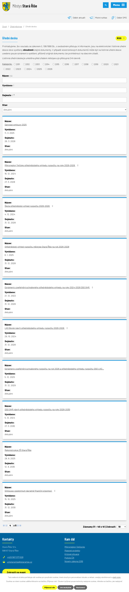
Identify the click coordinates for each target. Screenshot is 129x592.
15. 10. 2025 (10, 499)
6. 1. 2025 (9, 255)
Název (6, 75)
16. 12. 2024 (10, 173)
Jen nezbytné (65, 587)
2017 (77, 64)
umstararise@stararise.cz (19, 561)
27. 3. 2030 (10, 426)
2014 (47, 64)
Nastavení (80, 587)
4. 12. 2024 (10, 214)
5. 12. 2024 (10, 417)
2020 (106, 64)
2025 (39, 69)
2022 (8, 69)
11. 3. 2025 (9, 132)
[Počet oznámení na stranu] (121, 526)
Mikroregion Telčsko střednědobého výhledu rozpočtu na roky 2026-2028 (42, 165)
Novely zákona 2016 (73, 561)
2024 (29, 69)
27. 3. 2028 (10, 181)
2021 (116, 64)
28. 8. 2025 (10, 458)
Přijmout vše (49, 587)
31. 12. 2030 (10, 507)
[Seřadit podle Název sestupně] (12, 76)
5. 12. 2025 (10, 377)
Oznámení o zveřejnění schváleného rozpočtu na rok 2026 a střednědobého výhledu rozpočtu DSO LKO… (54, 368)
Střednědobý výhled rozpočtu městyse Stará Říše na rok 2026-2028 (37, 246)
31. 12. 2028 (10, 222)
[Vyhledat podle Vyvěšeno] (64, 90)
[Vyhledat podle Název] (64, 80)
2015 (57, 64)
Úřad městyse (16, 26)
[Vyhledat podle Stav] (64, 109)
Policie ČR (69, 557)
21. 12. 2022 (10, 295)
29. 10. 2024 (10, 336)
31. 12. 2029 (10, 385)
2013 (37, 64)
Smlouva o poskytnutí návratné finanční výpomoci (30, 490)
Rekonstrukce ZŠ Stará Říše (18, 450)
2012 (27, 64)
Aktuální (9, 149)
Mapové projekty (72, 550)
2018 (86, 64)
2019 (96, 64)
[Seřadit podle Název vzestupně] (12, 75)
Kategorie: (7, 64)
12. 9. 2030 (10, 466)
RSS (121, 38)
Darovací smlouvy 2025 (16, 124)
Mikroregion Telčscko (74, 546)
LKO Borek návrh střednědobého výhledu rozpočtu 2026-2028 (37, 328)
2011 (18, 64)
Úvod (4, 26)
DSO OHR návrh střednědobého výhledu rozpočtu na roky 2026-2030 (37, 409)
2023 (18, 69)
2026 (49, 69)
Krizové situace (71, 554)
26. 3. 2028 (10, 141)
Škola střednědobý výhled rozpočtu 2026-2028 (29, 206)
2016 (67, 64)
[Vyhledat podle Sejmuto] (64, 99)
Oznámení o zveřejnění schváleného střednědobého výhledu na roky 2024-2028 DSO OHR (49, 287)
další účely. (117, 577)
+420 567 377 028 (15, 557)
